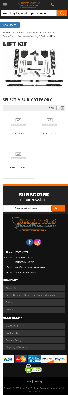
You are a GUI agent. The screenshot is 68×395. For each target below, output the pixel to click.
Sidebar (13, 25)
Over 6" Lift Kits (18, 167)
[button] (34, 13)
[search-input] (28, 13)
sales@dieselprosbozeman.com (30, 267)
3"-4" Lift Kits (18, 133)
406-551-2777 (21, 252)
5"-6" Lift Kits (49, 133)
